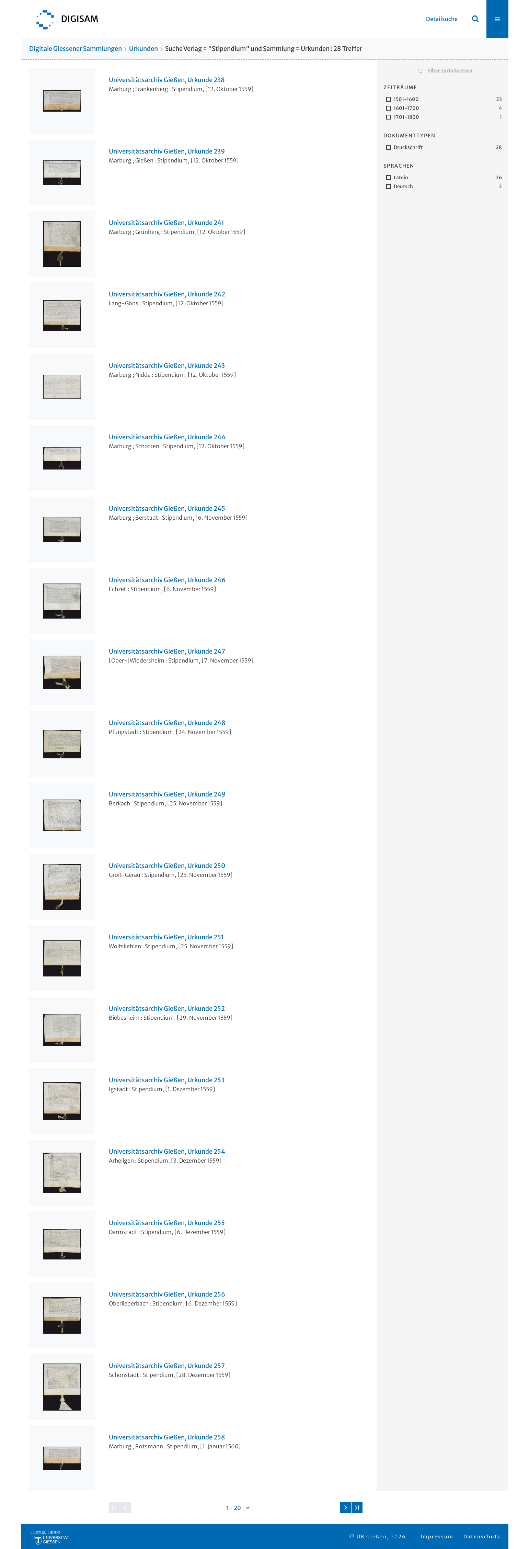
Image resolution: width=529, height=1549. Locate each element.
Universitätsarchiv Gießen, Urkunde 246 (167, 580)
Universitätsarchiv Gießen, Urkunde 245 (167, 508)
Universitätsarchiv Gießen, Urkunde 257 (167, 1366)
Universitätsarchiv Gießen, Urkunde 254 (167, 1151)
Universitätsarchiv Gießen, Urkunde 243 (167, 366)
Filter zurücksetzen (450, 71)
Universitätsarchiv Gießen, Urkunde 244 (167, 437)
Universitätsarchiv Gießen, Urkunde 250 (167, 866)
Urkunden (143, 49)
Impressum (437, 1537)
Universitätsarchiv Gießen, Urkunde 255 (167, 1223)
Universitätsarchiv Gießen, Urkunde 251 (166, 937)
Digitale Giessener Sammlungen (75, 49)
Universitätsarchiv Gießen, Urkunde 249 (167, 794)
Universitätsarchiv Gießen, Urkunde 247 (167, 651)
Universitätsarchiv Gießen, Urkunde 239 (167, 151)
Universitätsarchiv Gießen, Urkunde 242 (167, 294)
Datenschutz (482, 1537)
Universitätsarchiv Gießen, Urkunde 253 (167, 1080)
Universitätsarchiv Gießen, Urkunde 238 (167, 80)
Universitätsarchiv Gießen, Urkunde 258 (167, 1437)
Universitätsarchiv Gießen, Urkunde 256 (167, 1294)
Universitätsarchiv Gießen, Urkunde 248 (167, 723)
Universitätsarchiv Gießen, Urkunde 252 (167, 1009)
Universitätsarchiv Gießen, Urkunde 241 (166, 223)
